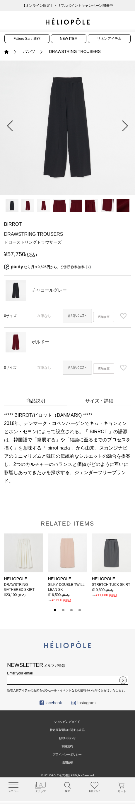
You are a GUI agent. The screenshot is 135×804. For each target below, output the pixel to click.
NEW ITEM (69, 39)
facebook (51, 702)
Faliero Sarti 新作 (26, 39)
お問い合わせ (67, 738)
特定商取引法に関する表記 (67, 729)
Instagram (83, 703)
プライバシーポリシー (67, 754)
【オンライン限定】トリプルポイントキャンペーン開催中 (67, 6)
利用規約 (67, 746)
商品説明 (35, 400)
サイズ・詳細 (99, 400)
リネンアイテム (109, 39)
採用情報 (67, 762)
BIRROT (13, 224)
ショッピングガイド (67, 721)
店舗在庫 (104, 316)
